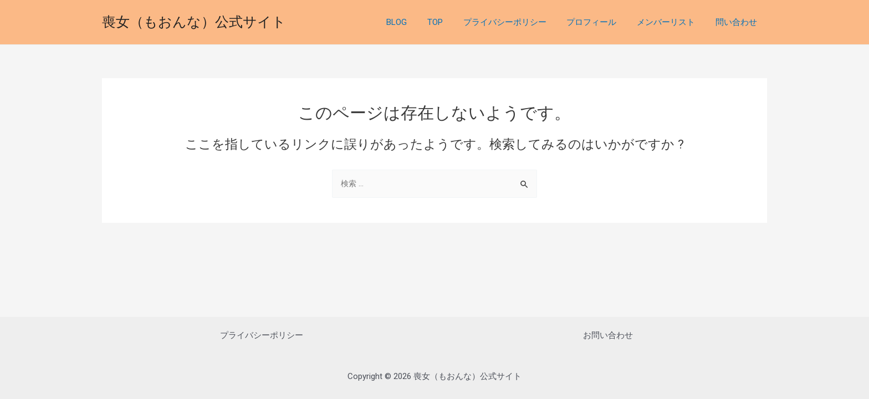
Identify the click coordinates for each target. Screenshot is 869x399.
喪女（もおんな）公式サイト (194, 22)
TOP (451, 22)
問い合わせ (738, 22)
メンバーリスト (671, 22)
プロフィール (601, 22)
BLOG (417, 22)
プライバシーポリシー (517, 22)
